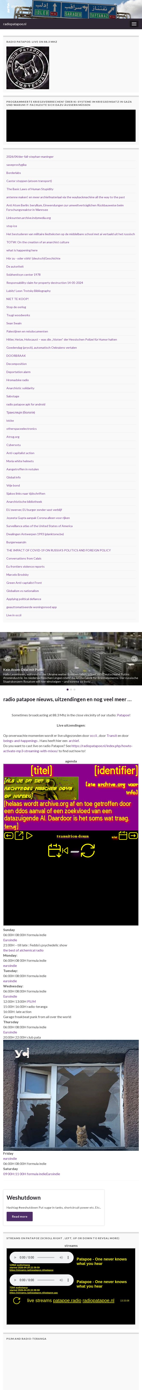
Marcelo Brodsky (17, 574)
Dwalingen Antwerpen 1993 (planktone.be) (35, 534)
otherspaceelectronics (21, 428)
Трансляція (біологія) (20, 412)
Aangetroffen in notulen (22, 469)
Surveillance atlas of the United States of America (39, 526)
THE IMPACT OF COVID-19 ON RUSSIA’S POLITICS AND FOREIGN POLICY (58, 550)
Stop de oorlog (16, 307)
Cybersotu (13, 445)
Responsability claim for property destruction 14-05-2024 (44, 282)
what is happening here (22, 250)
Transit (112, 735)
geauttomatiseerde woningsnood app (31, 607)
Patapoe (123, 715)
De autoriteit (15, 266)
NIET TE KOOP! (17, 299)
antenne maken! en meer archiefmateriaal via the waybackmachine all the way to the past (65, 197)
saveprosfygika (16, 164)
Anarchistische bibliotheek (24, 501)
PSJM (31, 1001)
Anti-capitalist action (20, 453)
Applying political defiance (23, 599)
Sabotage (12, 396)
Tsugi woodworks (18, 315)
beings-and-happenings (20, 741)
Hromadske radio (17, 380)
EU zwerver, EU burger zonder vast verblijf (34, 509)
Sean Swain (14, 323)
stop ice (11, 226)
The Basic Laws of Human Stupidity (29, 189)
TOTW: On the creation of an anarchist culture (37, 242)
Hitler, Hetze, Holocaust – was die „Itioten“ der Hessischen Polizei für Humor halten (61, 339)
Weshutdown (24, 1197)
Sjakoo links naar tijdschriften (25, 493)
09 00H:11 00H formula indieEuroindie (31, 1174)
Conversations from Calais (23, 558)
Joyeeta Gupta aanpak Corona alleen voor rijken (38, 518)
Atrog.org (12, 437)
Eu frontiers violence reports (25, 566)
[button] (7, 659)
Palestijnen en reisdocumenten (27, 331)
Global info (13, 477)
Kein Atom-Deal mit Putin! (24, 669)
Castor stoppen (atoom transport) (29, 181)
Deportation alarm (18, 372)
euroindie (10, 965)
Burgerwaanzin (16, 542)
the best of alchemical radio (23, 950)
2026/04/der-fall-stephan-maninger (30, 156)
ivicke (10, 420)
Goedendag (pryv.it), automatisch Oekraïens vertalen (41, 347)
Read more (19, 1216)
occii (93, 735)
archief (74, 741)
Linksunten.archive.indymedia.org (28, 218)
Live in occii (13, 615)
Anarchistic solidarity (20, 388)
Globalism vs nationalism (22, 591)
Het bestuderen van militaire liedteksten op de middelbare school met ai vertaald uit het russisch (70, 234)
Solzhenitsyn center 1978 (23, 274)
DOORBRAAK (16, 355)
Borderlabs (13, 173)
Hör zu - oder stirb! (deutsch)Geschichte (33, 258)
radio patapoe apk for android (25, 404)
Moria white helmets (20, 461)
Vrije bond (13, 485)
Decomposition (16, 364)
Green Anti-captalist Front (24, 582)
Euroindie (10, 940)
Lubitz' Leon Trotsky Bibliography (28, 291)
